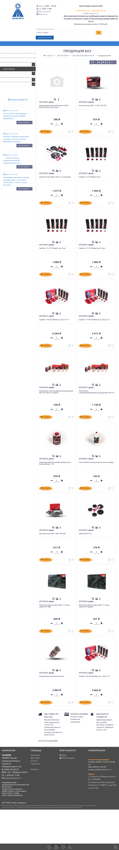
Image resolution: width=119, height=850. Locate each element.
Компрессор (49, 29)
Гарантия (35, 798)
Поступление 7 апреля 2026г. (16, 172)
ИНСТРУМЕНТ (19, 79)
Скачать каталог (45, 38)
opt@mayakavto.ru (91, 13)
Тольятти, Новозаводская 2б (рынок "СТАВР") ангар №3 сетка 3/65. (102, 819)
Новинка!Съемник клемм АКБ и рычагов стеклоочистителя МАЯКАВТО (17, 129)
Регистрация (67, 792)
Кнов (5, 56)
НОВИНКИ (7, 60)
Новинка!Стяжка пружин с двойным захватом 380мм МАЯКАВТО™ (15, 106)
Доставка (35, 792)
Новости (35, 803)
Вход (63, 789)
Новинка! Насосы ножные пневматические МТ (15, 151)
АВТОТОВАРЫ (19, 69)
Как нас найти (45, 11)
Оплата (34, 795)
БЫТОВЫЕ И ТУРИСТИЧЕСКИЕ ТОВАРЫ (19, 74)
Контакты (43, 14)
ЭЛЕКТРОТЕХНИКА (19, 84)
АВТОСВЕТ (19, 64)
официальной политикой (85, 839)
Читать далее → (24, 122)
